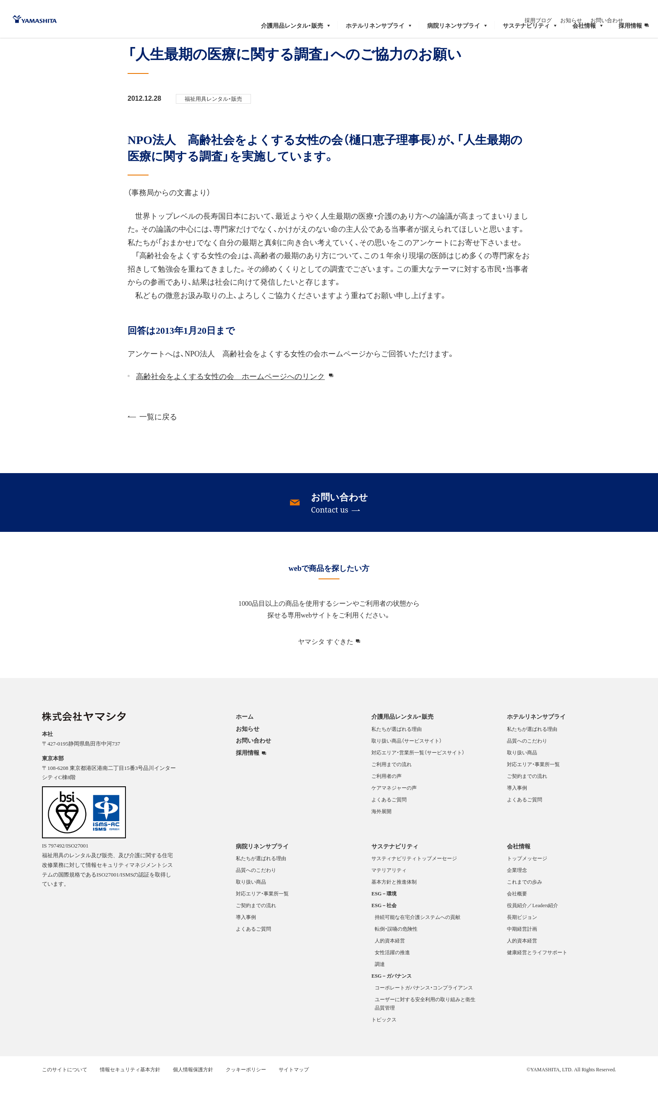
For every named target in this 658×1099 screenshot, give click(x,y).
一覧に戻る (152, 434)
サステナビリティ (394, 863)
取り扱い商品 (522, 770)
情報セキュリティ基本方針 (130, 1087)
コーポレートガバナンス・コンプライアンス (424, 1005)
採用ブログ (563, 12)
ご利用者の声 (386, 793)
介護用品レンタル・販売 (402, 734)
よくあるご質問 (389, 817)
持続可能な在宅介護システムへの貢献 (417, 934)
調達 (380, 981)
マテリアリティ (389, 887)
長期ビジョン (522, 934)
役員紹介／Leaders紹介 (532, 922)
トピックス (384, 1037)
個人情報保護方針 (193, 1087)
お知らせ (597, 12)
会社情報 (518, 863)
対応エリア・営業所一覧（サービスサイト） (418, 770)
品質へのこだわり (527, 758)
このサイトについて (64, 1087)
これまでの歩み (524, 899)
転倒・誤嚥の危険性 (396, 946)
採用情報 (247, 770)
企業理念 (517, 887)
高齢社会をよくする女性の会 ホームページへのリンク (230, 393)
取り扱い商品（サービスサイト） (406, 758)
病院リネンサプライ (262, 863)
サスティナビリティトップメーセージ (414, 875)
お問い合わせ (632, 12)
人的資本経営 (390, 958)
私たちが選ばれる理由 (396, 746)
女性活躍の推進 (392, 969)
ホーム (25, 46)
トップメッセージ (527, 875)
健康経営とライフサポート (537, 969)
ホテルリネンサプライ (536, 734)
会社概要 (517, 911)
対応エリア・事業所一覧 (533, 781)
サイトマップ (294, 1087)
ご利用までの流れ (391, 781)
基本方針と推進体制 (394, 899)
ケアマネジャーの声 (394, 805)
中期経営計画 (522, 946)
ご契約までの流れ (527, 793)
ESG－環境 (384, 911)
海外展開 (381, 828)
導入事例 (517, 805)
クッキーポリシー (246, 1087)
